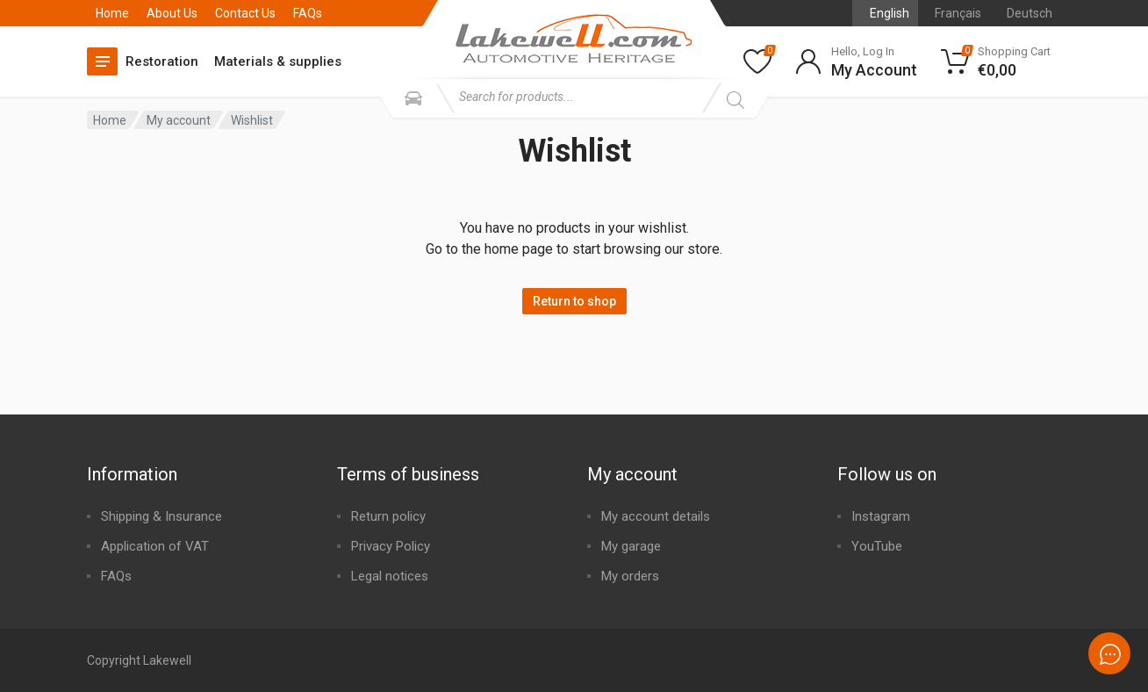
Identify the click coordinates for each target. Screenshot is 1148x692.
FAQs (307, 13)
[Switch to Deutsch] (1025, 13)
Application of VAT (155, 546)
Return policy (388, 516)
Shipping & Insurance (161, 516)
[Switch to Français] (954, 13)
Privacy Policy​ (390, 546)
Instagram (880, 516)
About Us (172, 13)
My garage (631, 546)
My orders (630, 576)
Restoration (162, 61)
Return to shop (574, 301)
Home (112, 13)
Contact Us (245, 13)
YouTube (876, 546)
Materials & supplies (277, 61)
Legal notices (389, 576)
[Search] (735, 100)
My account (179, 120)
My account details (655, 516)
